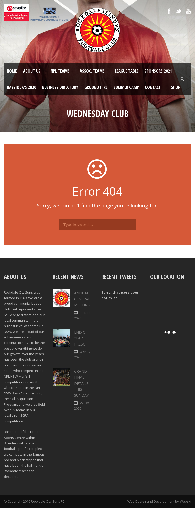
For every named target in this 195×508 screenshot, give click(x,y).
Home (12, 71)
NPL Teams (60, 71)
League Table (126, 71)
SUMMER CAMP (126, 87)
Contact (153, 87)
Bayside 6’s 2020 (21, 87)
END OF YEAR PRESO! (81, 338)
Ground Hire (95, 87)
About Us (31, 71)
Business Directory (60, 87)
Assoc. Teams (92, 71)
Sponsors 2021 (158, 71)
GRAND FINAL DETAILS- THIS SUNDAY (82, 383)
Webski (185, 501)
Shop (175, 87)
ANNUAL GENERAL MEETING (82, 299)
